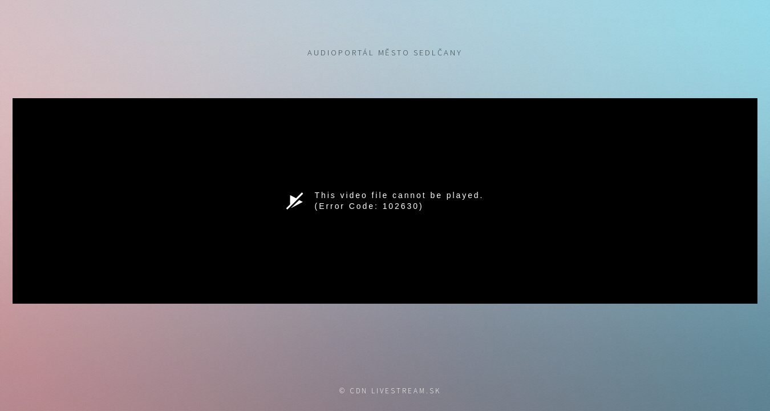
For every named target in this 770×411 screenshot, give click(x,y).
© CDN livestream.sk (390, 391)
